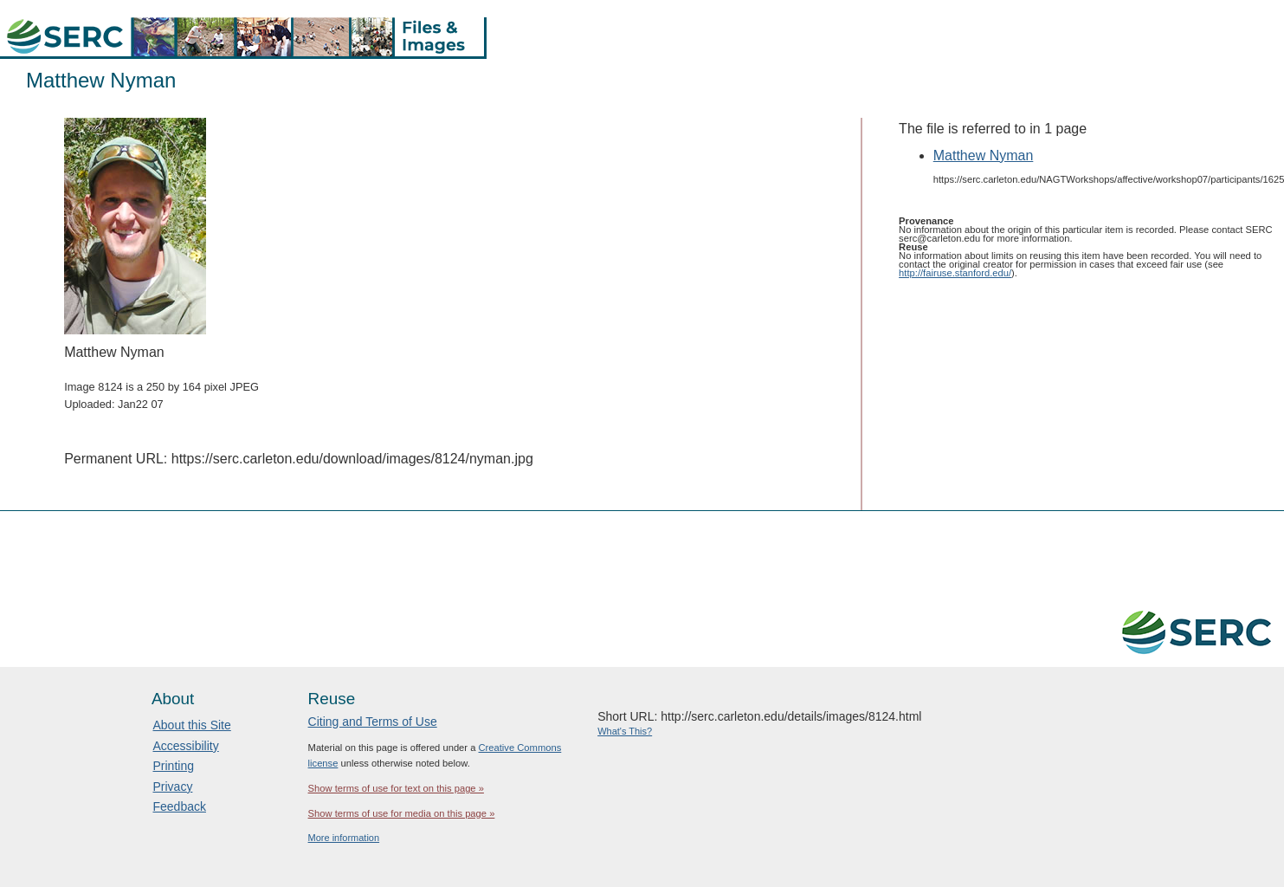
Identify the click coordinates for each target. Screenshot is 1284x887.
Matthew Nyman (983, 155)
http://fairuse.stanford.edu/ (955, 273)
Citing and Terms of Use (372, 721)
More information (344, 837)
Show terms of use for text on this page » (396, 788)
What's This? (624, 731)
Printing (172, 766)
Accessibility (185, 746)
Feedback (178, 806)
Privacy (172, 786)
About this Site (191, 725)
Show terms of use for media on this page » (401, 813)
